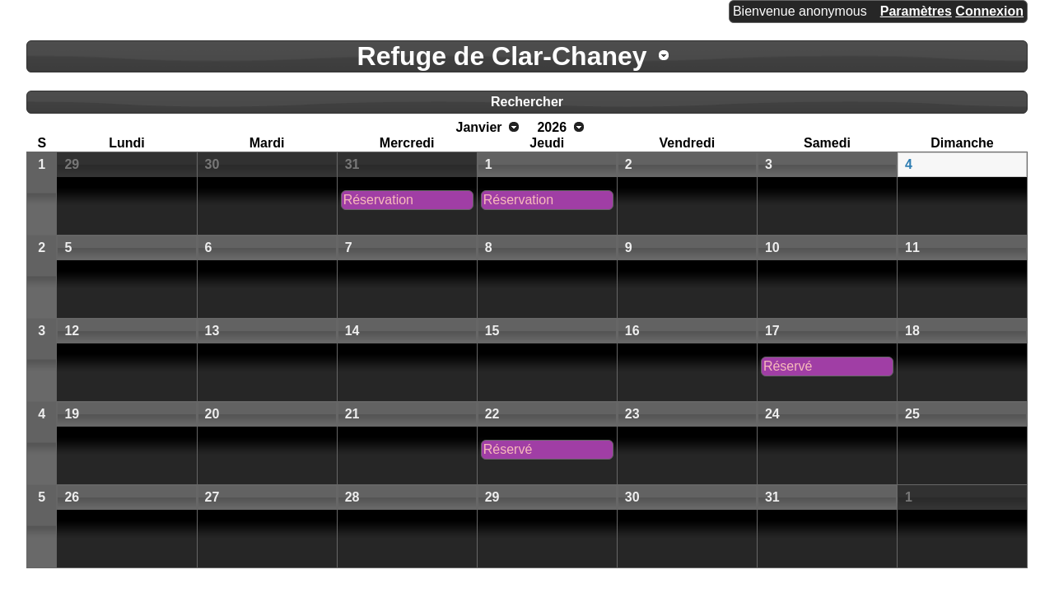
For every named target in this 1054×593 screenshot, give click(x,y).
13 (212, 331)
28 (352, 497)
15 (492, 331)
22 (492, 414)
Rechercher (527, 102)
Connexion (989, 11)
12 (71, 331)
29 (71, 164)
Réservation (378, 200)
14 (352, 331)
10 (772, 247)
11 (912, 247)
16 (632, 331)
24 (772, 414)
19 (71, 414)
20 (212, 414)
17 (772, 331)
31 (352, 164)
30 (212, 164)
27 (212, 497)
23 (632, 414)
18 (912, 331)
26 (71, 497)
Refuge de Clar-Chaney (502, 56)
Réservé (788, 366)
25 (912, 414)
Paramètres (916, 11)
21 (352, 414)
